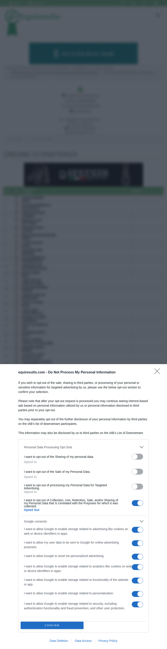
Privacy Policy (108, 640)
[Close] (158, 372)
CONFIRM (52, 625)
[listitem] (83, 447)
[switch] (137, 457)
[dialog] (83, 506)
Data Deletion (59, 640)
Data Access (83, 640)
